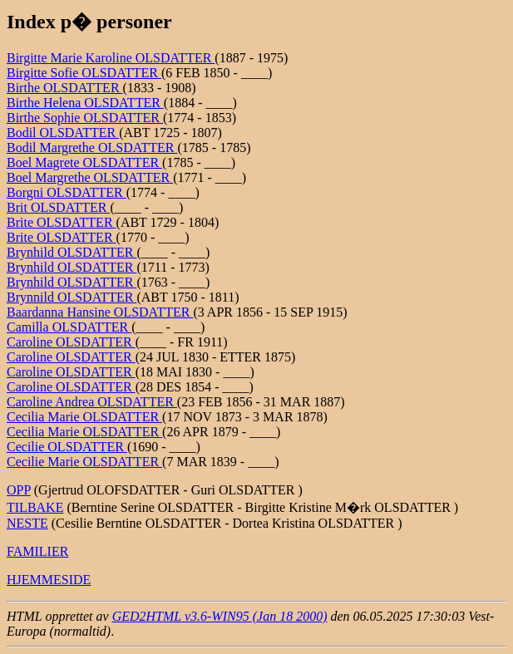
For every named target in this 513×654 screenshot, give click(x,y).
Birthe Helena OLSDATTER (85, 103)
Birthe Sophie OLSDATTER (85, 118)
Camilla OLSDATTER (69, 327)
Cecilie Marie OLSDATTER (84, 462)
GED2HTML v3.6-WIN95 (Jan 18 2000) (220, 616)
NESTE (27, 523)
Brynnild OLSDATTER (71, 297)
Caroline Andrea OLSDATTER (92, 402)
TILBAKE (35, 507)
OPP (19, 490)
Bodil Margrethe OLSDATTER (92, 147)
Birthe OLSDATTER (65, 88)
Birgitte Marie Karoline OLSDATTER (111, 58)
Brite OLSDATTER (61, 222)
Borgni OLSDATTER (66, 192)
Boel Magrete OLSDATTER (84, 162)
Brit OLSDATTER (58, 207)
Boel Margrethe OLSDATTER (90, 177)
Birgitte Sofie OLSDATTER (84, 73)
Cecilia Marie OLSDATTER (84, 417)
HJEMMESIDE (49, 580)
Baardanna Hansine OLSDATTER (100, 312)
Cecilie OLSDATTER (67, 447)
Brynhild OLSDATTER (71, 252)
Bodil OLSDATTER (63, 132)
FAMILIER (37, 551)
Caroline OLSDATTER (71, 342)
